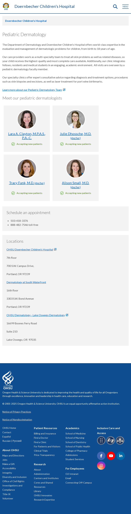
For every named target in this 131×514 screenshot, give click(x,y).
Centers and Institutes (46, 478)
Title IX (6, 494)
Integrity (7, 472)
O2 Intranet (72, 473)
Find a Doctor (41, 437)
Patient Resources (45, 428)
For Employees (75, 468)
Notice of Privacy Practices (16, 411)
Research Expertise (44, 499)
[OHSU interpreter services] (120, 444)
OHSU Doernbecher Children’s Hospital (29, 249)
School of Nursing (75, 437)
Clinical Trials (41, 450)
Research (40, 464)
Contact (6, 432)
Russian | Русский (11, 440)
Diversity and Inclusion (14, 476)
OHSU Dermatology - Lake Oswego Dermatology (35, 315)
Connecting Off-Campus (79, 482)
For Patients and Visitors (47, 446)
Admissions (72, 454)
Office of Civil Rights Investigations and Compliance (13, 485)
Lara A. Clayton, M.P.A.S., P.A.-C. (27, 136)
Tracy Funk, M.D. (27, 183)
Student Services (75, 459)
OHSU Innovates (43, 495)
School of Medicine (76, 433)
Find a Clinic (40, 442)
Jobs (4, 459)
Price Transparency (44, 454)
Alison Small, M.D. (75, 185)
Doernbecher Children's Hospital (44, 6)
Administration (42, 473)
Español (6, 436)
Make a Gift (8, 464)
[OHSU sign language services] (111, 444)
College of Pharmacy (76, 450)
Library (37, 491)
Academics (72, 428)
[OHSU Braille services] (101, 444)
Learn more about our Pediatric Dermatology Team (32, 89)
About (37, 469)
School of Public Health (78, 446)
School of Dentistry (76, 442)
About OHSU (10, 450)
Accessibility (9, 468)
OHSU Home (9, 427)
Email (68, 478)
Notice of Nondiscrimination (17, 419)
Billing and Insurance (45, 433)
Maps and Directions (13, 455)
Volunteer (7, 498)
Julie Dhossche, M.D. (75, 136)
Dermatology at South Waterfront (26, 282)
